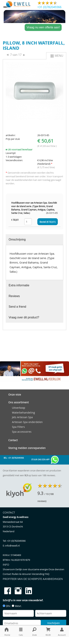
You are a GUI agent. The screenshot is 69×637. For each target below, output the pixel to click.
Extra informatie (19, 285)
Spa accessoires (21, 431)
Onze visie (14, 394)
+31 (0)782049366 (49, 7)
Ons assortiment (18, 402)
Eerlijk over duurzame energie (31, 569)
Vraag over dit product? (24, 317)
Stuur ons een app (45, 460)
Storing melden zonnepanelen (27, 448)
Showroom (9, 569)
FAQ (47, 574)
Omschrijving (17, 239)
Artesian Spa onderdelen (27, 422)
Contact (13, 440)
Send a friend (17, 306)
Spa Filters (18, 427)
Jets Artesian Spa (22, 417)
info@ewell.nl (12, 545)
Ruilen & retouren (22, 574)
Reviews (14, 296)
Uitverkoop (18, 407)
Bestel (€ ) (48, 221)
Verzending (38, 574)
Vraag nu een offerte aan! (43, 27)
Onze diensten (56, 569)
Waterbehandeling (23, 412)
